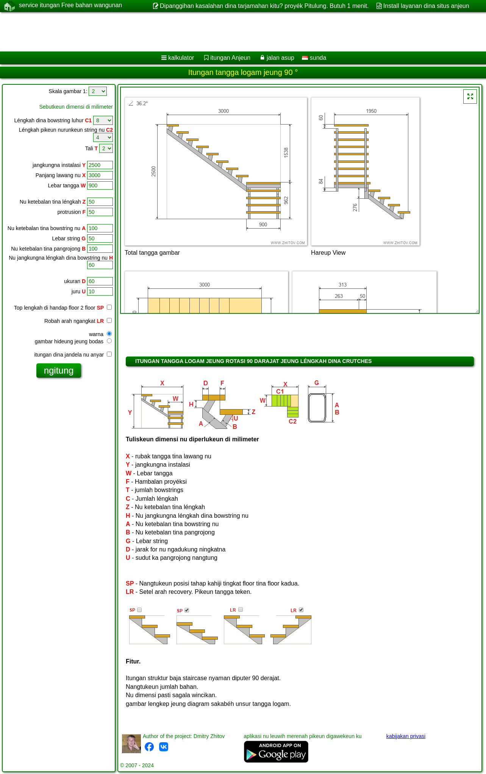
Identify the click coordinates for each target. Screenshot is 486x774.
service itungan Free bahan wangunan (70, 5)
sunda (314, 58)
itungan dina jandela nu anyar (73, 355)
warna (100, 334)
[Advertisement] (230, 32)
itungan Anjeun (230, 58)
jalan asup (280, 58)
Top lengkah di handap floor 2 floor (59, 308)
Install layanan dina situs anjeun (426, 6)
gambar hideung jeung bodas (73, 341)
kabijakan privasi (406, 736)
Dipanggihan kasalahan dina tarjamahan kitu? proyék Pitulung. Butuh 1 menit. (264, 6)
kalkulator (181, 58)
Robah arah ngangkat (78, 321)
